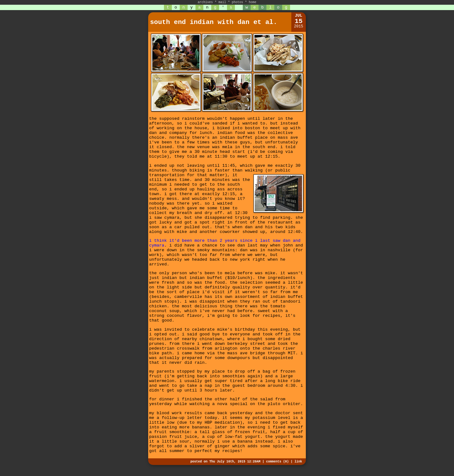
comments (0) (277, 461)
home (252, 2)
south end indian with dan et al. (213, 22)
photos (237, 2)
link (298, 461)
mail (222, 2)
